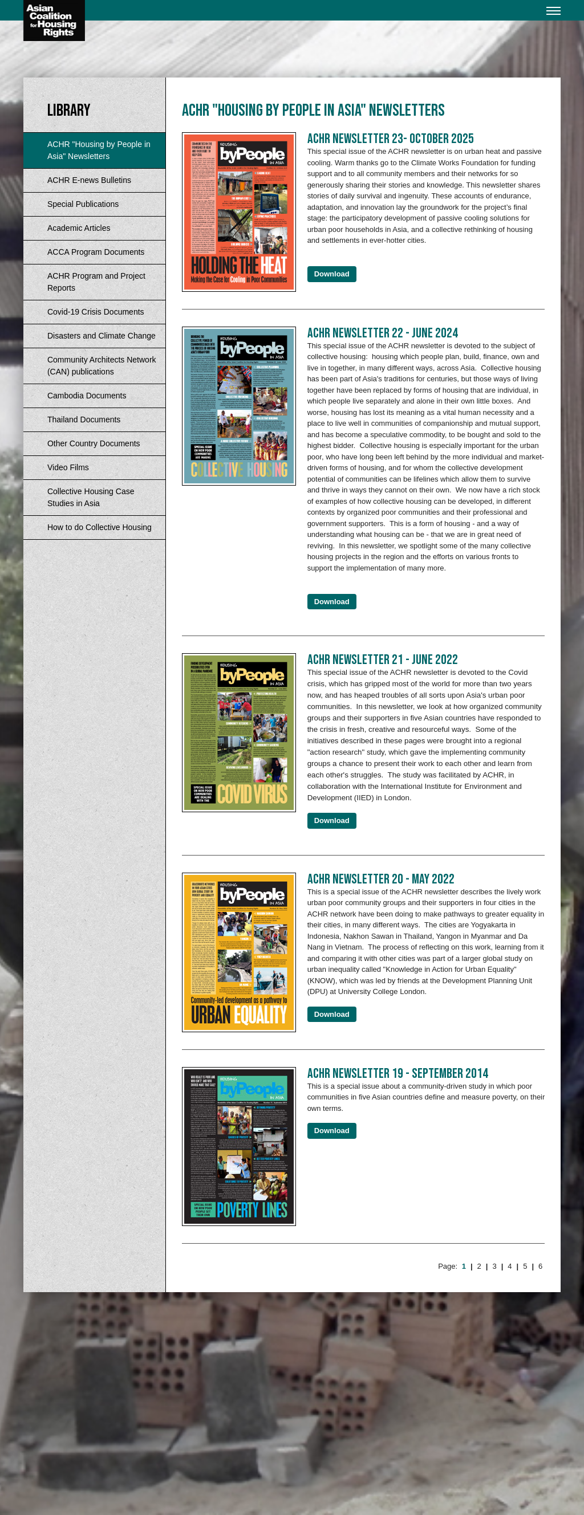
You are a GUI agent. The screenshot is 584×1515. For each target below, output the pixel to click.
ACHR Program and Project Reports (96, 281)
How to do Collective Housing (99, 527)
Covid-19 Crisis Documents (95, 311)
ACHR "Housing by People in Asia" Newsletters (99, 150)
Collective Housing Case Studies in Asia (91, 497)
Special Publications (83, 204)
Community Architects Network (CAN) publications (101, 365)
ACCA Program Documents (95, 251)
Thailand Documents (83, 419)
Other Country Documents (93, 443)
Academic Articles (78, 228)
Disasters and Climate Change (101, 335)
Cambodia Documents (87, 395)
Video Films (68, 467)
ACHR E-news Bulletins (89, 180)
